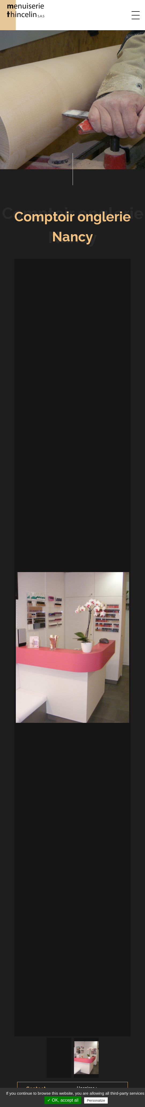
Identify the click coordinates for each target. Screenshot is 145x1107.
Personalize (96, 1100)
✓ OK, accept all (63, 1100)
